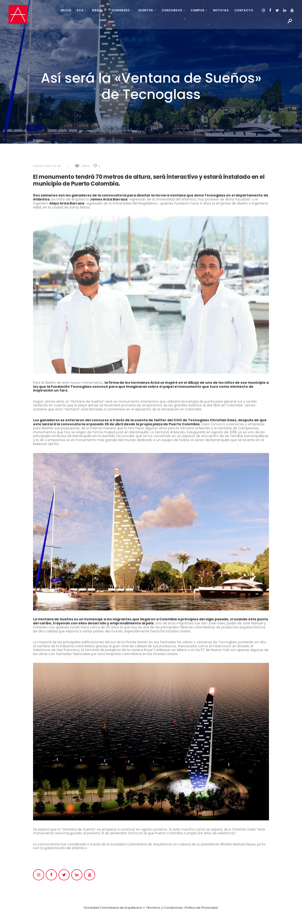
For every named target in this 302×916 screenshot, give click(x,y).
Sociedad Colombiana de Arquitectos (113, 907)
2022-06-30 (52, 166)
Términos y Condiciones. (165, 907)
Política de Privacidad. (202, 907)
